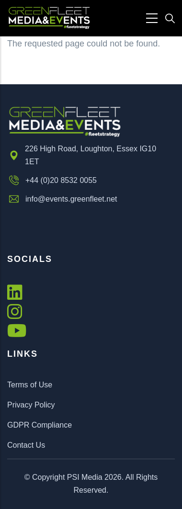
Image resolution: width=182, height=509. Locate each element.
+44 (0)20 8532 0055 (52, 180)
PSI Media (84, 477)
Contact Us (26, 445)
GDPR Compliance (39, 425)
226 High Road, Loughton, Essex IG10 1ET (81, 155)
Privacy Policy (31, 405)
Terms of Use (29, 385)
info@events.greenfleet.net (62, 199)
